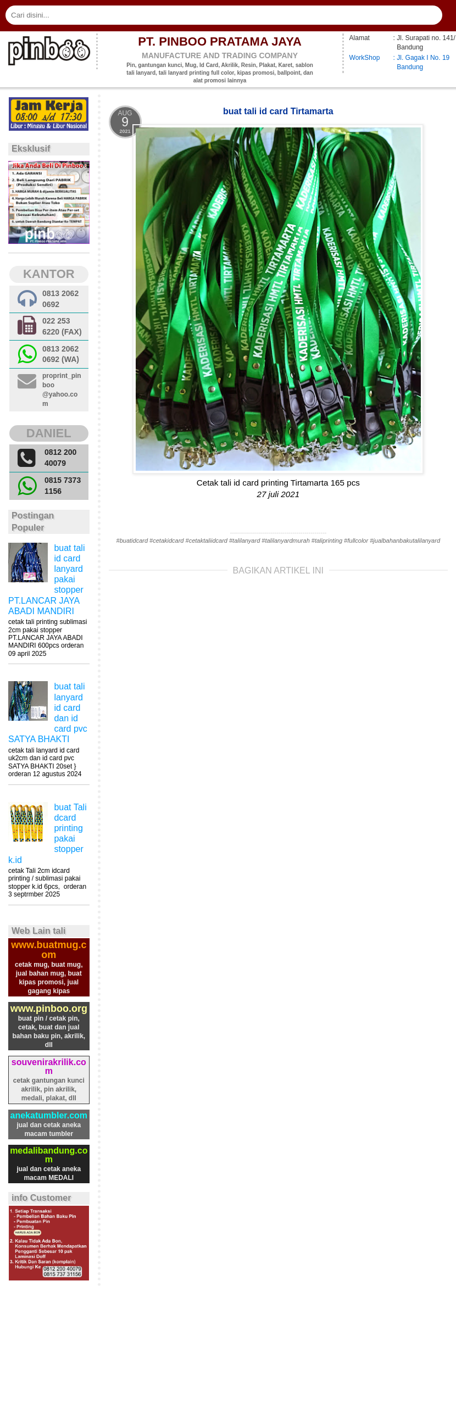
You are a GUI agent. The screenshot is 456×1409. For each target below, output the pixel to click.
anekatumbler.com (49, 1115)
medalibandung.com (48, 1155)
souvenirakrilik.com (49, 1066)
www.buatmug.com (48, 949)
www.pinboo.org (48, 1008)
